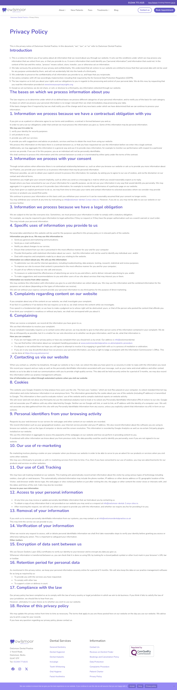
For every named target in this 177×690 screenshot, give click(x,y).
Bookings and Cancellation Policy (104, 657)
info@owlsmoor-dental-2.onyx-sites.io (81, 199)
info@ (117, 339)
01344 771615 (21, 661)
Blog (116, 10)
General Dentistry (58, 647)
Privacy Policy (96, 676)
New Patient (152, 3)
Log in (173, 3)
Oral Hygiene (55, 671)
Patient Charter (96, 671)
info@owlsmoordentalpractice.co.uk (115, 518)
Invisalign (54, 661)
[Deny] (174, 686)
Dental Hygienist (57, 652)
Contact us (145, 10)
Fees (90, 10)
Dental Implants (57, 657)
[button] (65, 10)
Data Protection (97, 661)
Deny (140, 686)
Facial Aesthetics (57, 676)
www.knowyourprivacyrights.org (58, 84)
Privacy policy (151, 686)
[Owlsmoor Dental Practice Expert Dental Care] (14, 10)
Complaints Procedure (99, 666)
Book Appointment (164, 10)
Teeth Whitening (57, 666)
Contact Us (94, 647)
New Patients (77, 10)
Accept (132, 686)
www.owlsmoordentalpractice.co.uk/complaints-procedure (107, 343)
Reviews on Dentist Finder (101, 652)
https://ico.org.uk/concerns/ (37, 353)
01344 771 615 (136, 2)
